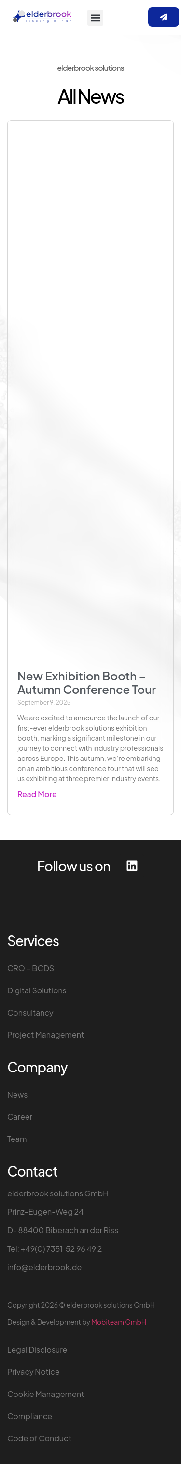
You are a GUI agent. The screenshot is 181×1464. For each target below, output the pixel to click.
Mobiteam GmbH (118, 1321)
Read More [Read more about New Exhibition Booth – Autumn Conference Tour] (37, 794)
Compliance (29, 1416)
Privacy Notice (33, 1372)
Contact (32, 1171)
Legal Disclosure (37, 1349)
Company (37, 1066)
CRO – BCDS (30, 968)
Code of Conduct (39, 1438)
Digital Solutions (37, 990)
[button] (95, 18)
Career (19, 1117)
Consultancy (30, 1012)
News (17, 1094)
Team (17, 1139)
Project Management (45, 1035)
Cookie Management (45, 1394)
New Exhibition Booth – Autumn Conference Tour (86, 682)
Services (33, 940)
